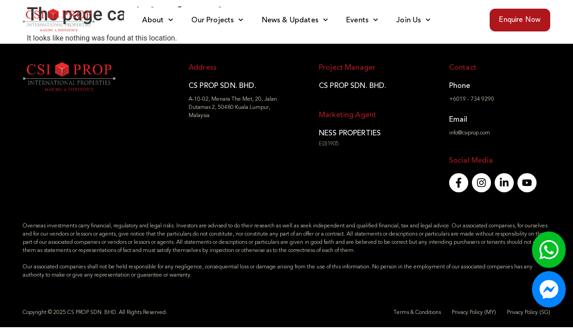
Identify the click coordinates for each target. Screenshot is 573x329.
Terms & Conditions (417, 314)
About (157, 20)
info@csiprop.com (469, 132)
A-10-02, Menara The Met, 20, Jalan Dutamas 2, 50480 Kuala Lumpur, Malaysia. (233, 107)
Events (362, 20)
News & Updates (295, 20)
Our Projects (217, 20)
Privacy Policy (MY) (474, 314)
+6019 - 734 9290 (471, 99)
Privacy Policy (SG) (528, 314)
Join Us (413, 20)
